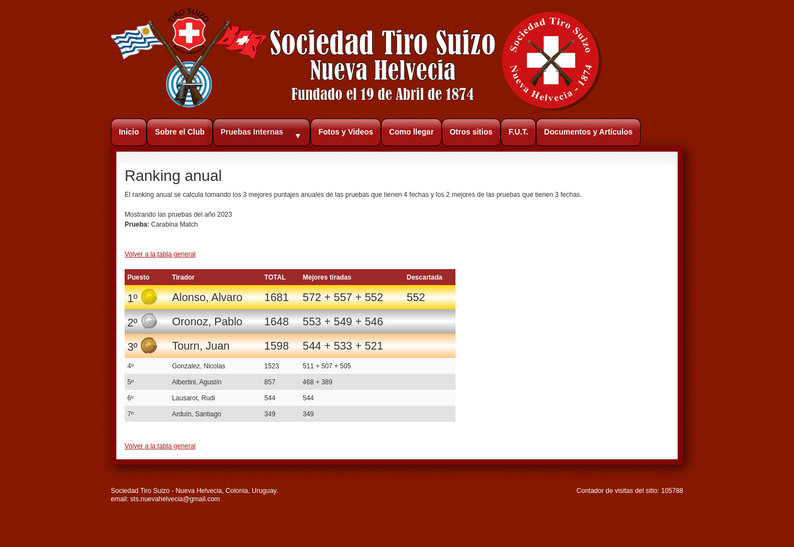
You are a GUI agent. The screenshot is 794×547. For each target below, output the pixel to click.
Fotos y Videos (345, 131)
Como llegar (411, 131)
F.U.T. (518, 131)
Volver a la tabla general (160, 254)
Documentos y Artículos (588, 131)
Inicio (129, 131)
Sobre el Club (180, 131)
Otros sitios (470, 131)
